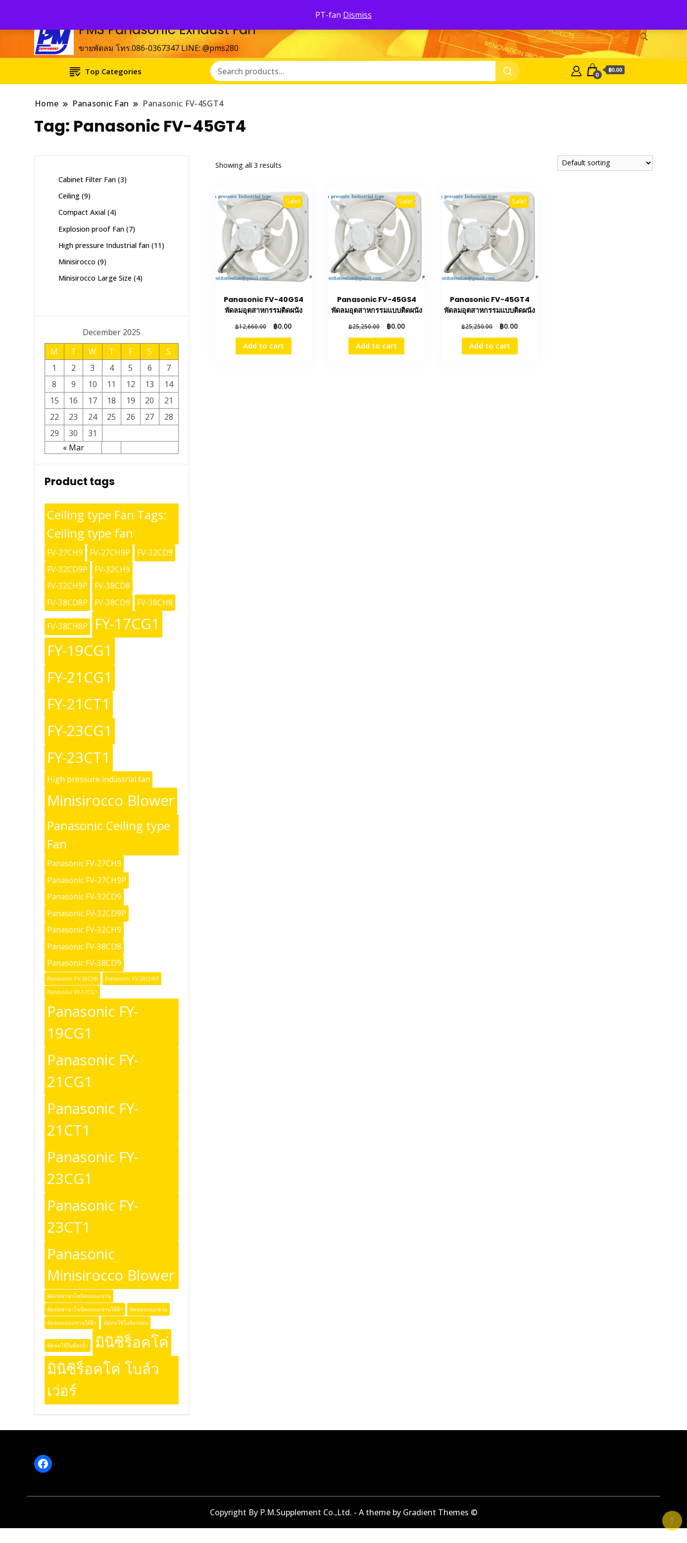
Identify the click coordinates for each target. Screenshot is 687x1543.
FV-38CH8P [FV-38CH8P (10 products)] (67, 626)
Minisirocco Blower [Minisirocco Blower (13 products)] (111, 800)
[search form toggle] (644, 37)
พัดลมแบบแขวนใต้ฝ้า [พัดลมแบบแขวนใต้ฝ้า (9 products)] (72, 1322)
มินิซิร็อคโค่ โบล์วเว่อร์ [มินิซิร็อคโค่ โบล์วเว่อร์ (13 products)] (103, 1379)
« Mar (73, 447)
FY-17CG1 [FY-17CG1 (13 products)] (127, 624)
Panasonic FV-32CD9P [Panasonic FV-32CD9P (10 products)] (86, 913)
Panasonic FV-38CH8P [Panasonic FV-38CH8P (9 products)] (132, 978)
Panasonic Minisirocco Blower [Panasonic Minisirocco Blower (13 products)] (111, 1265)
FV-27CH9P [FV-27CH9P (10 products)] (110, 552)
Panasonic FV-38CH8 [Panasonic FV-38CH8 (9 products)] (72, 978)
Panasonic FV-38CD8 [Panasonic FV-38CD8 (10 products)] (84, 946)
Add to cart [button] (263, 345)
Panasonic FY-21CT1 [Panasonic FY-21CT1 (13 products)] (93, 1119)
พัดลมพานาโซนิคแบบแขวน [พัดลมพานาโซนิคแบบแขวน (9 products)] (79, 1296)
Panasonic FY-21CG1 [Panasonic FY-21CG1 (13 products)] (93, 1071)
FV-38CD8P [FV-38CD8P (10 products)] (67, 602)
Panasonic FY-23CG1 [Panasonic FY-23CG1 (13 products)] (93, 1168)
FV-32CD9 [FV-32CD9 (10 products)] (155, 552)
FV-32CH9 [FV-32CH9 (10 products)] (112, 569)
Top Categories (106, 71)
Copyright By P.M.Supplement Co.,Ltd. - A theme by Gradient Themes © (344, 1512)
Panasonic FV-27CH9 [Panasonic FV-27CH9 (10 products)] (84, 863)
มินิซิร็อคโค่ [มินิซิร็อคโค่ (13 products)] (132, 1342)
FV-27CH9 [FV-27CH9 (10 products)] (65, 552)
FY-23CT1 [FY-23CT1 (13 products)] (78, 757)
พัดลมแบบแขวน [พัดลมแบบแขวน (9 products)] (148, 1309)
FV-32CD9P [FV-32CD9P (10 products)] (67, 569)
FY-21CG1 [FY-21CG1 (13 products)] (79, 677)
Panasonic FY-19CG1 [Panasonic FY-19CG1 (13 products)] (93, 1022)
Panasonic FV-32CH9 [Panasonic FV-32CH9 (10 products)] (84, 929)
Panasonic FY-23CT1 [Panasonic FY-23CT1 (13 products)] (93, 1216)
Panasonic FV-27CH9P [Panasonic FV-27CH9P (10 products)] (86, 880)
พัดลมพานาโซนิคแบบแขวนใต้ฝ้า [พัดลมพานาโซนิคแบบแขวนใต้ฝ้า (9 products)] (85, 1309)
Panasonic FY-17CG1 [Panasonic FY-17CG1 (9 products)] (72, 992)
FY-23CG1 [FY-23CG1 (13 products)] (79, 731)
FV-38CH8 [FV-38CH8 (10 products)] (155, 602)
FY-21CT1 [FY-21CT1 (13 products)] (78, 704)
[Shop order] (605, 163)
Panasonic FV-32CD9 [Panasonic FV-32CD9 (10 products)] (84, 896)
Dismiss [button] (357, 14)
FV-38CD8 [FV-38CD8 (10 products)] (112, 585)
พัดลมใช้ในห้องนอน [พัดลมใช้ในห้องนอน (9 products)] (125, 1322)
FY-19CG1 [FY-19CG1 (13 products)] (79, 650)
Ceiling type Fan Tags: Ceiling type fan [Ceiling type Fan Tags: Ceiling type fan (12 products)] (107, 523)
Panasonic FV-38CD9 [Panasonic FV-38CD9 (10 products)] (84, 962)
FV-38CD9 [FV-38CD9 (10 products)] (112, 602)
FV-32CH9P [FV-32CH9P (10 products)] (67, 585)
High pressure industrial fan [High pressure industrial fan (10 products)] (98, 779)
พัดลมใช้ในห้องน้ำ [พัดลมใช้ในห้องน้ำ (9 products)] (67, 1345)
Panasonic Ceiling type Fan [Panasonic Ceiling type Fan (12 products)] (108, 834)
